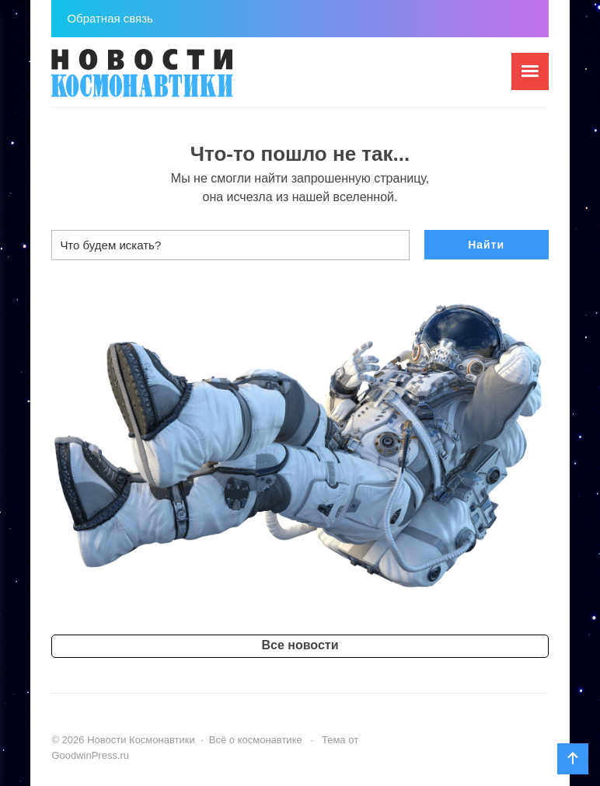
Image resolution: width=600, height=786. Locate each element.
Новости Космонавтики (167, 80)
